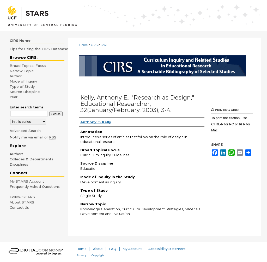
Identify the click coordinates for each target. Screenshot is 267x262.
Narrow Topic (22, 71)
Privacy (82, 255)
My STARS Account (27, 181)
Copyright (98, 255)
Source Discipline (25, 92)
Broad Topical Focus (28, 65)
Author (16, 76)
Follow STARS (22, 197)
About (98, 249)
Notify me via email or (33, 137)
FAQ (112, 249)
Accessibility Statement (167, 249)
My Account (132, 249)
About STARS (22, 202)
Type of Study (22, 86)
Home (83, 45)
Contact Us (19, 207)
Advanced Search (25, 131)
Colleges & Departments (31, 159)
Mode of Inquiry (23, 81)
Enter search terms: (27, 107)
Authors (16, 154)
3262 (104, 45)
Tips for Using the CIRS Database (39, 49)
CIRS (94, 45)
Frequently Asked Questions (35, 186)
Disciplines (19, 164)
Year (13, 97)
